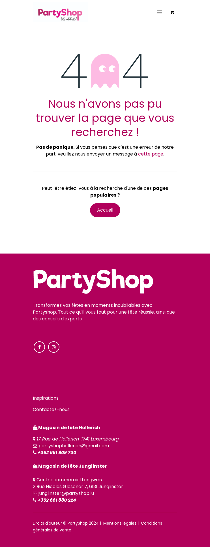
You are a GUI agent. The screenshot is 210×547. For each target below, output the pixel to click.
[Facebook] (39, 347)
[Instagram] (53, 347)
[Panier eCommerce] (172, 12)
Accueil (105, 210)
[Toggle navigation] (159, 12)
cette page (150, 154)
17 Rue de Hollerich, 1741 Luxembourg (78, 439)
